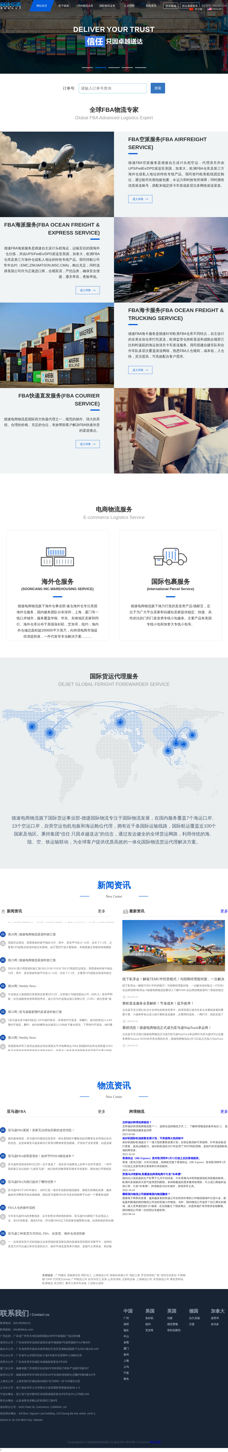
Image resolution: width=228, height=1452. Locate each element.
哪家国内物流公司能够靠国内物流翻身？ (146, 1194)
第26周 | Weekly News (22, 993)
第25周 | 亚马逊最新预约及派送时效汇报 (35, 1019)
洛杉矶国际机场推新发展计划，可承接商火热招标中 (153, 1138)
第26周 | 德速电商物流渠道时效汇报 (32, 941)
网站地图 (155, 1442)
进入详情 (140, 199)
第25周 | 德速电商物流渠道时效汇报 (32, 967)
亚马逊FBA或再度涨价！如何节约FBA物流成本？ (41, 1159)
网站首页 (41, 5)
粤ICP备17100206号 (138, 1442)
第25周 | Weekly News (22, 1045)
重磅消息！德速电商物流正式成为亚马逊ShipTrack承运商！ (167, 1028)
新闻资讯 (151, 5)
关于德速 (63, 5)
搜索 (157, 88)
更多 (224, 911)
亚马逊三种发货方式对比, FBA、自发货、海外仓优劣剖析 (46, 1237)
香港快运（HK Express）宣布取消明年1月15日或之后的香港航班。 (161, 1158)
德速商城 (170, 5)
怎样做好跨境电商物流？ (137, 1122)
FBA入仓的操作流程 (21, 1211)
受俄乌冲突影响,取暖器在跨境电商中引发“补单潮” (152, 1174)
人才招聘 (129, 5)
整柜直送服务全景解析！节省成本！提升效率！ (158, 1003)
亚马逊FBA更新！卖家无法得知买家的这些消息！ (41, 1133)
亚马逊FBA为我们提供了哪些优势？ (32, 1185)
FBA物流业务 (85, 5)
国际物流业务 (107, 5)
